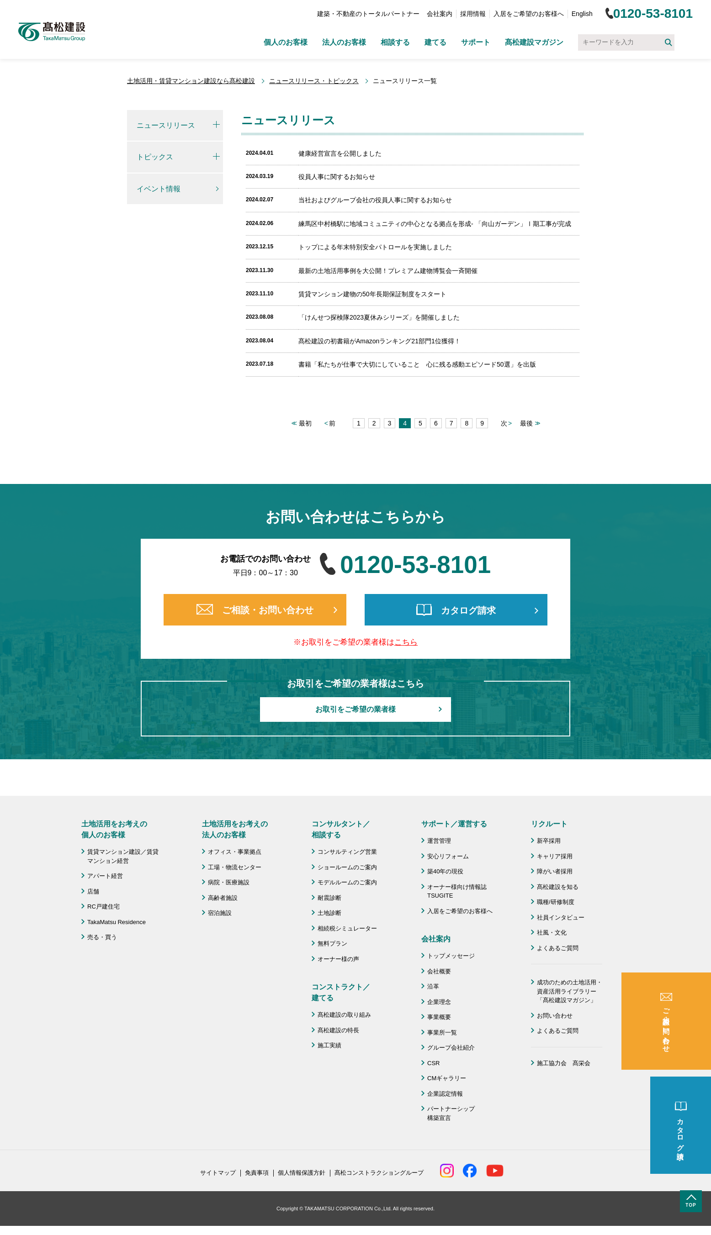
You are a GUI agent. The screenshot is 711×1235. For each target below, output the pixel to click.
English (582, 13)
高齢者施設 (223, 897)
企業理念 (439, 1002)
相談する (395, 42)
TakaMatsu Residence (116, 922)
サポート (475, 42)
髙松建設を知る (557, 886)
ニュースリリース (166, 125)
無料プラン (332, 943)
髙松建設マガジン (534, 42)
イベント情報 (158, 189)
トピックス (155, 157)
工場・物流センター (234, 867)
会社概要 (439, 971)
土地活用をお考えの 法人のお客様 (235, 829)
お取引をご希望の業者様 (355, 709)
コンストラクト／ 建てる (341, 992)
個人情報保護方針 (301, 1172)
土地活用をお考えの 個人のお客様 (114, 829)
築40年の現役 (445, 871)
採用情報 (473, 13)
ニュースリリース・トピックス (314, 80)
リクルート (549, 824)
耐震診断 (329, 897)
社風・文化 (552, 932)
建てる (435, 42)
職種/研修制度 (555, 902)
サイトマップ (218, 1172)
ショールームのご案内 (347, 867)
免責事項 (257, 1172)
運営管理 (439, 840)
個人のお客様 (286, 42)
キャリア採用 (555, 856)
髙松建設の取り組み (344, 1014)
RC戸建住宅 (103, 906)
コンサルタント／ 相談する (341, 829)
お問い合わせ (555, 1015)
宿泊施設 (220, 912)
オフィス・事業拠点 (234, 851)
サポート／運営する (454, 824)
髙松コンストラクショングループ (379, 1172)
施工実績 (329, 1045)
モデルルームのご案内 (347, 882)
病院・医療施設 (228, 882)
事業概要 (439, 1017)
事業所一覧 (442, 1032)
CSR (433, 1063)
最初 (305, 423)
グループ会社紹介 (451, 1047)
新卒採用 (549, 840)
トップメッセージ (451, 955)
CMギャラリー (446, 1078)
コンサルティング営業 (347, 851)
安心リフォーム (448, 856)
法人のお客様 (344, 42)
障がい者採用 (555, 871)
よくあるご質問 (557, 948)
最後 (526, 423)
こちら (406, 642)
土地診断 (329, 912)
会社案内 (439, 13)
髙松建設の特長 (338, 1030)
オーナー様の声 (338, 959)
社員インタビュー (560, 917)
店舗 (93, 891)
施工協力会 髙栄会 (563, 1063)
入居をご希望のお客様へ (528, 13)
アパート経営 (105, 875)
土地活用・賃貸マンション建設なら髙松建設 (191, 80)
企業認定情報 (445, 1093)
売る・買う (102, 937)
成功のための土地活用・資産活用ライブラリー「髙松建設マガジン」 (569, 991)
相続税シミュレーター (347, 928)
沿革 (433, 986)
